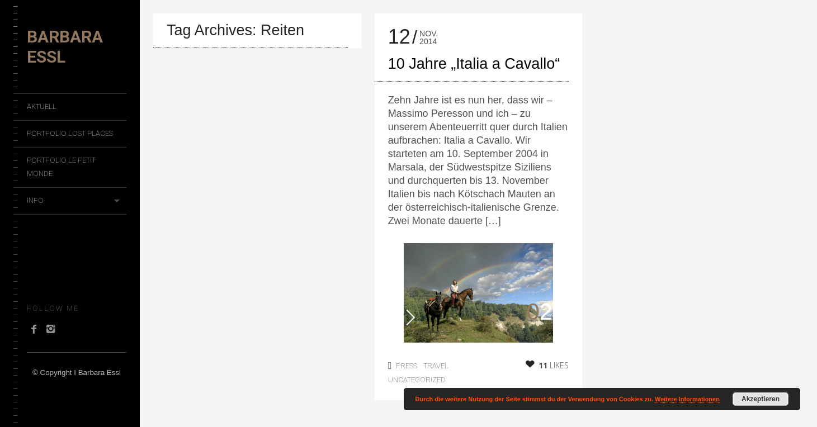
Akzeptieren (761, 399)
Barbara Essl (65, 47)
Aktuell (41, 106)
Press (406, 366)
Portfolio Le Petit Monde (61, 167)
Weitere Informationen (687, 399)
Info (35, 200)
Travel (435, 366)
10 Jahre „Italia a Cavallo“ (474, 63)
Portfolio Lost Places (70, 133)
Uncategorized (417, 380)
